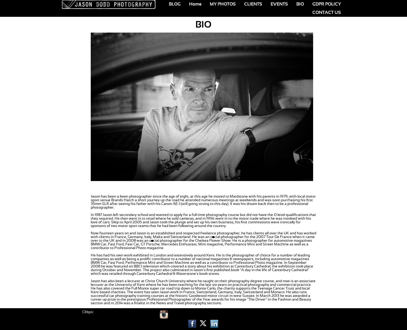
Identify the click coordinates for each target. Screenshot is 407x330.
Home (195, 4)
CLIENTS (253, 4)
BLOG (175, 4)
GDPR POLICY (326, 4)
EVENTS (279, 4)
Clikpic (88, 312)
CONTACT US (326, 13)
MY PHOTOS (223, 4)
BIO (300, 4)
